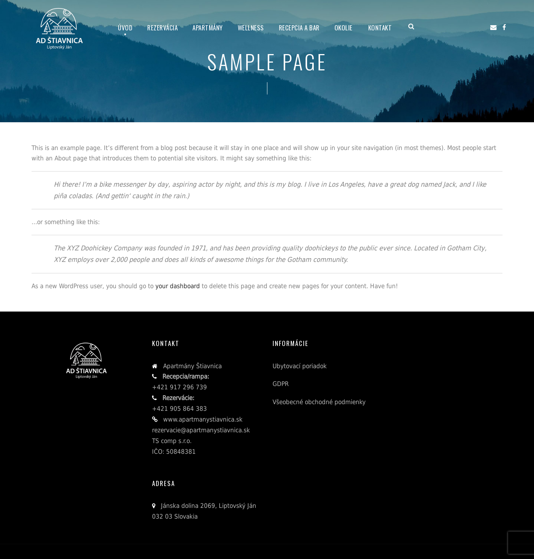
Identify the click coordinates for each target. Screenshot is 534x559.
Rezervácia (162, 27)
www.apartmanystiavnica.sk (202, 419)
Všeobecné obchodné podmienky (319, 402)
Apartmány (207, 27)
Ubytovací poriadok (300, 366)
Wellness (251, 27)
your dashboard (177, 286)
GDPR (281, 383)
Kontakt (380, 27)
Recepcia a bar (299, 27)
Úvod (125, 27)
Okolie (343, 27)
